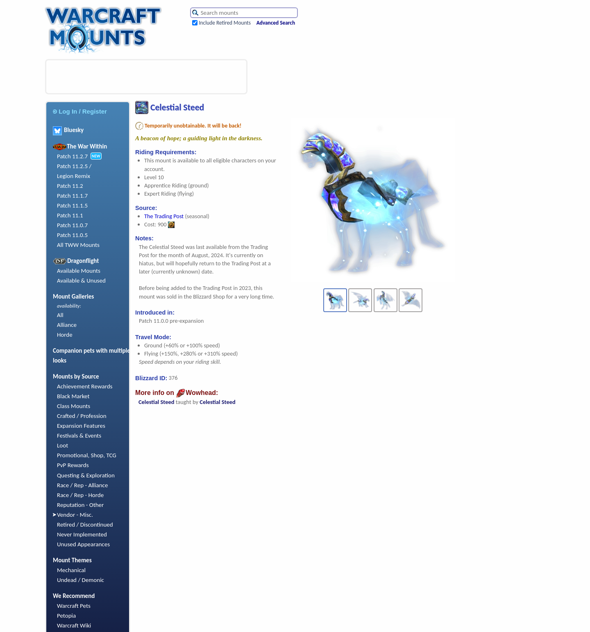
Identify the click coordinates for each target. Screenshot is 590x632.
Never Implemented (82, 534)
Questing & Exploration (86, 475)
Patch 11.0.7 (72, 225)
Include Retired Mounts (225, 22)
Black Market (73, 396)
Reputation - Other (80, 505)
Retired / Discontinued (85, 524)
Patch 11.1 (70, 215)
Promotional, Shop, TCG (86, 455)
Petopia (66, 615)
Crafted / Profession (82, 416)
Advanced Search (275, 22)
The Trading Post (164, 216)
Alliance (67, 325)
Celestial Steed (156, 402)
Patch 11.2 (70, 185)
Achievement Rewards (85, 386)
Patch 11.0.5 (72, 235)
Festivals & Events (79, 435)
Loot (62, 445)
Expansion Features (81, 425)
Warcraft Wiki (74, 625)
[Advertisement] (146, 76)
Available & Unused (81, 280)
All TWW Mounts (78, 245)
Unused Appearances (83, 544)
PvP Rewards (73, 465)
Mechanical (71, 570)
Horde (65, 334)
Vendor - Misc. (75, 514)
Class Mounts (73, 406)
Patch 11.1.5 (72, 205)
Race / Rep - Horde (80, 495)
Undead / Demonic (80, 580)
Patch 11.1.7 (72, 195)
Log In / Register (80, 111)
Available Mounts (78, 270)
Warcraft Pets (74, 605)
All (60, 315)
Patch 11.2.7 (72, 156)
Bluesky (68, 130)
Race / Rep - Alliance (82, 485)
